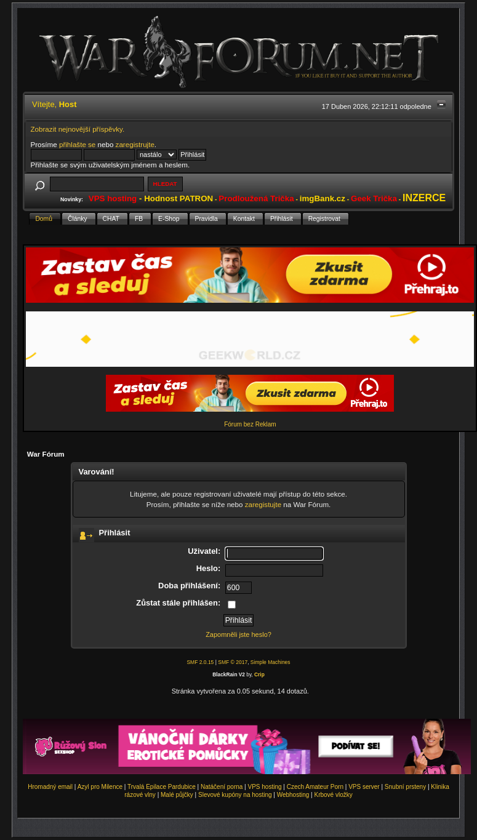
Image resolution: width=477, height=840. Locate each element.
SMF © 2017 (232, 662)
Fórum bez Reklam (250, 424)
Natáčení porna (222, 786)
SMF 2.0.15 (200, 662)
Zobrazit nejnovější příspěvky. (78, 129)
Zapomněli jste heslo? (238, 634)
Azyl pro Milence (100, 786)
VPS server (364, 786)
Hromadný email (50, 786)
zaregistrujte (135, 144)
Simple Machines (271, 662)
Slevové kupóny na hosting (235, 794)
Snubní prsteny (405, 786)
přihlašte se (77, 144)
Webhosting (293, 794)
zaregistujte (263, 504)
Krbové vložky (333, 794)
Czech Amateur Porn (315, 786)
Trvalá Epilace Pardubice (161, 786)
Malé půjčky (177, 794)
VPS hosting (265, 786)
